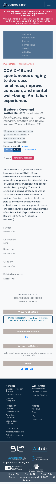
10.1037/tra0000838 (30, 298)
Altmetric (24, 346)
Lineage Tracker (39, 392)
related (26, 55)
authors (26, 34)
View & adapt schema (12, 422)
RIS (26, 336)
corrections (28, 44)
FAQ (34, 416)
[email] (27, 369)
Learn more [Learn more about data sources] (30, 149)
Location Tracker (14, 394)
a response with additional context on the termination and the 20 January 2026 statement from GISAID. (29, 20)
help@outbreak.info (15, 432)
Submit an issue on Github (14, 436)
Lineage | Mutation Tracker (14, 390)
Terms (12, 477)
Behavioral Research (23, 158)
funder (25, 41)
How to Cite (14, 474)
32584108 (31, 301)
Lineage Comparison (11, 399)
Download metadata (10, 416)
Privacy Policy (47, 474)
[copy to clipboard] (33, 369)
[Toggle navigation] (49, 4)
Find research (12, 412)
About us (36, 409)
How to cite (37, 419)
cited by (26, 51)
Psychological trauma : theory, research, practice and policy (28, 319)
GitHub (30, 474)
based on (27, 48)
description (28, 37)
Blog (34, 412)
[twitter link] (23, 369)
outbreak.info (14, 4)
